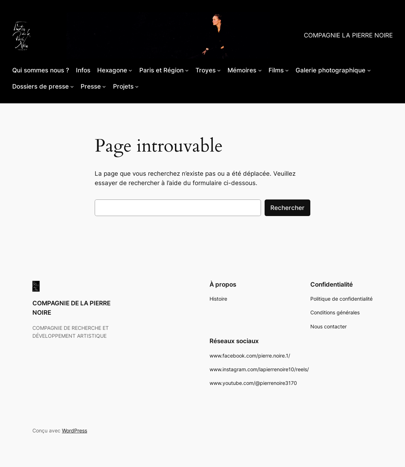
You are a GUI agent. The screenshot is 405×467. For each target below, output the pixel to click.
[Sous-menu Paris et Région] (187, 70)
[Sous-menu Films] (287, 70)
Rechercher (287, 207)
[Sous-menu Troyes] (219, 70)
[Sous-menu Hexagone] (130, 70)
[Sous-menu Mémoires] (260, 70)
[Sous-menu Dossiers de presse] (72, 86)
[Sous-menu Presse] (104, 86)
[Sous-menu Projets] (137, 86)
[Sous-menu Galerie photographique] (369, 70)
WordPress (74, 430)
